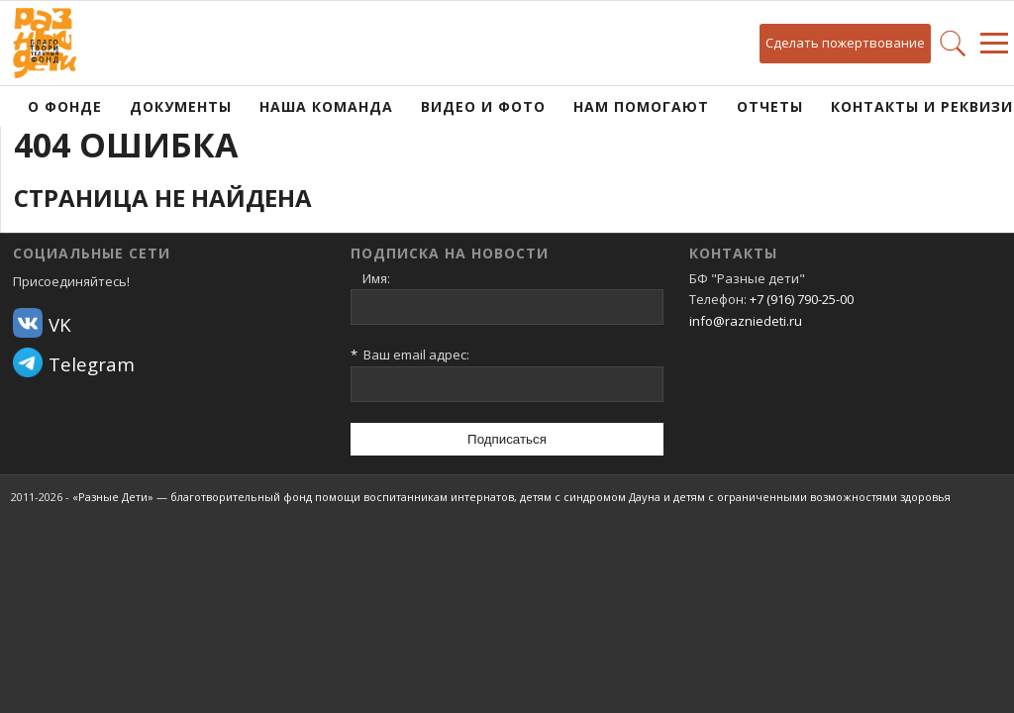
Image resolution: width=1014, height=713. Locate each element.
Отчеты (770, 106)
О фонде (65, 106)
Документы (181, 106)
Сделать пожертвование (845, 42)
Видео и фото (483, 106)
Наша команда (326, 106)
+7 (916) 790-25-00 (802, 299)
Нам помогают (641, 106)
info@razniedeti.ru (745, 321)
